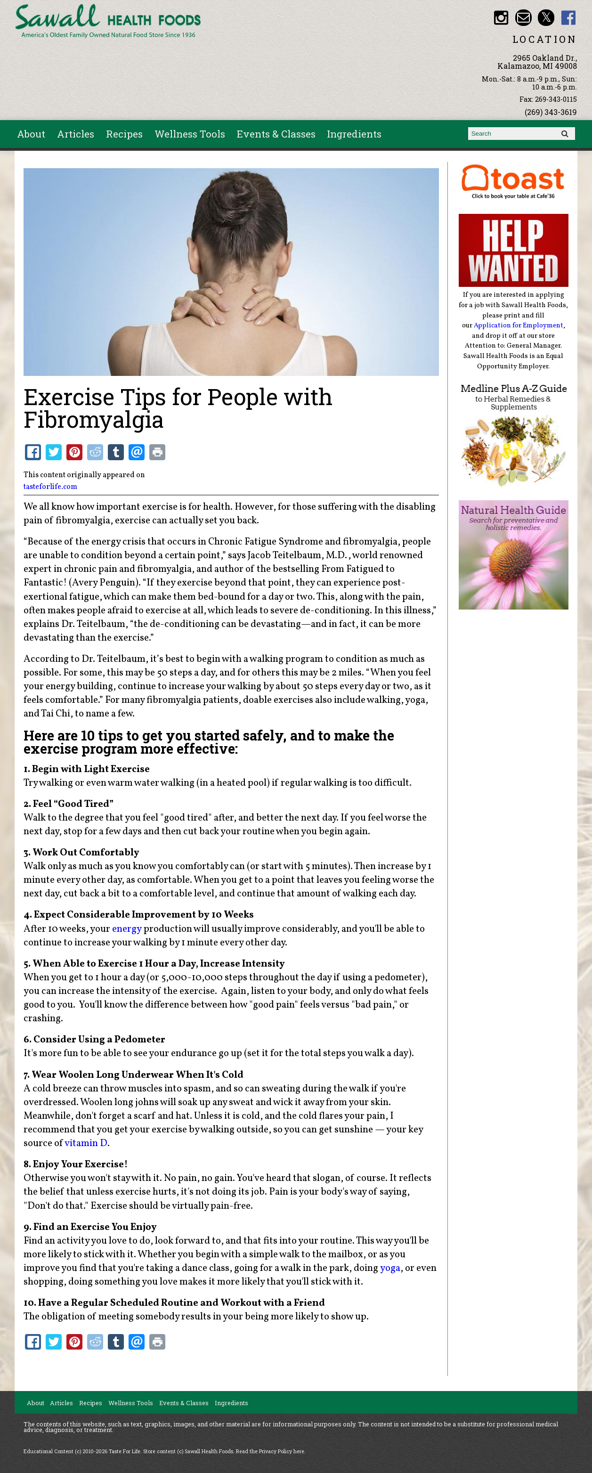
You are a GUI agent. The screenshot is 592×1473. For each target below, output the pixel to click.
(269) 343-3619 (551, 112)
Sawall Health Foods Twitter (546, 17)
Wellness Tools (189, 133)
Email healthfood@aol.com (523, 17)
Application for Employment (518, 325)
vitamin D (86, 1143)
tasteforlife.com (50, 487)
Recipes (124, 133)
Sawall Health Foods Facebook (568, 17)
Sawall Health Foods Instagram (501, 17)
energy (127, 929)
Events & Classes (276, 133)
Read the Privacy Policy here (270, 1451)
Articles (75, 133)
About (31, 133)
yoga (390, 1268)
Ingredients (354, 133)
